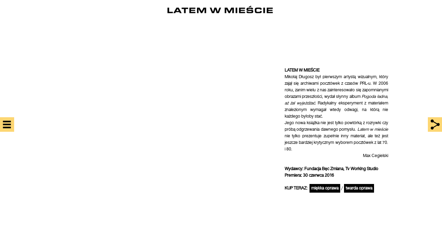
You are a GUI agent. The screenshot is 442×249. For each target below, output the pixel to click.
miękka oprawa (324, 188)
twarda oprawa (359, 188)
